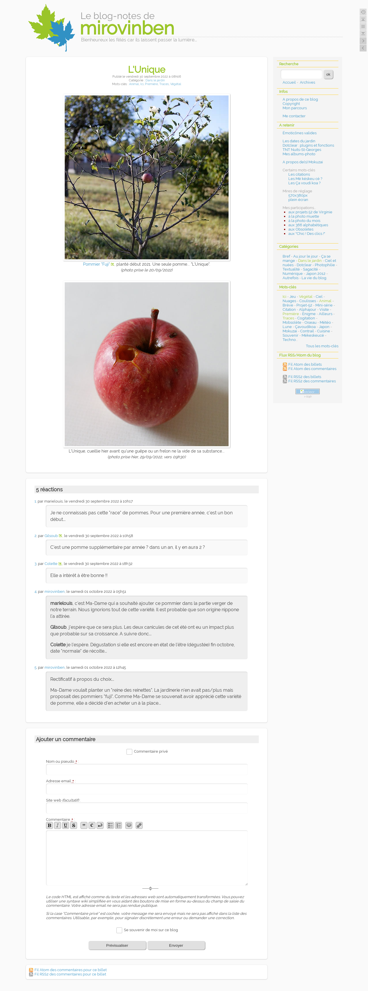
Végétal (175, 84)
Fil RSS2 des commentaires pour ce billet (70, 974)
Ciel (319, 296)
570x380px (298, 195)
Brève (288, 305)
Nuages (289, 301)
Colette (51, 563)
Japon (324, 327)
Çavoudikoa (305, 327)
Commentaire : (60, 819)
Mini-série (324, 305)
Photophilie (325, 265)
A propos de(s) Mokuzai (303, 162)
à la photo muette (303, 216)
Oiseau (310, 322)
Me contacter (294, 116)
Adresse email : (61, 781)
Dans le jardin (155, 80)
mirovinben (55, 591)
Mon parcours (295, 108)
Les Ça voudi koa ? (304, 183)
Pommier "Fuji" (96, 264)
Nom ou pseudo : (62, 761)
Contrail (307, 331)
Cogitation (306, 318)
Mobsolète (292, 322)
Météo (325, 322)
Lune (287, 327)
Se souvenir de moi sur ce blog (151, 930)
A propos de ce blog (300, 99)
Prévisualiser (117, 945)
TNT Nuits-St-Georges (302, 149)
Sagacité (310, 269)
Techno (289, 340)
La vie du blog (314, 278)
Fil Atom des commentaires (312, 369)
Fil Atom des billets (305, 364)
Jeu (293, 296)
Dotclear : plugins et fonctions (308, 145)
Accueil (289, 82)
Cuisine (323, 331)
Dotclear (304, 265)
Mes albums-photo (299, 154)
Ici (141, 84)
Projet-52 (304, 305)
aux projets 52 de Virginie (310, 212)
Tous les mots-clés (322, 346)
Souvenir (290, 335)
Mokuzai (290, 331)
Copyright (291, 103)
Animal (134, 84)
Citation (289, 309)
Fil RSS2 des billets (304, 377)
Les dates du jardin (299, 141)
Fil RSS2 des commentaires (312, 381)
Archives (307, 82)
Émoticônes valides (300, 133)
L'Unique (146, 69)
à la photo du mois (304, 220)
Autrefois (290, 278)
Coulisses (307, 301)
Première (151, 84)
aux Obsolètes (300, 229)
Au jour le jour (305, 256)
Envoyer (176, 945)
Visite (324, 309)
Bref (286, 256)
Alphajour (307, 309)
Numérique (293, 273)
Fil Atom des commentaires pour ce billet (70, 970)
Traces (164, 84)
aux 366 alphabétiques (308, 225)
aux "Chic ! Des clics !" (306, 233)
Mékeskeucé (313, 335)
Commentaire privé (151, 751)
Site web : (63, 800)
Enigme (309, 314)
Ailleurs (325, 314)
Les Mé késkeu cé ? (305, 179)
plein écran (298, 200)
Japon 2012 (315, 273)
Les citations (299, 174)
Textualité (291, 269)
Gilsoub (51, 536)
